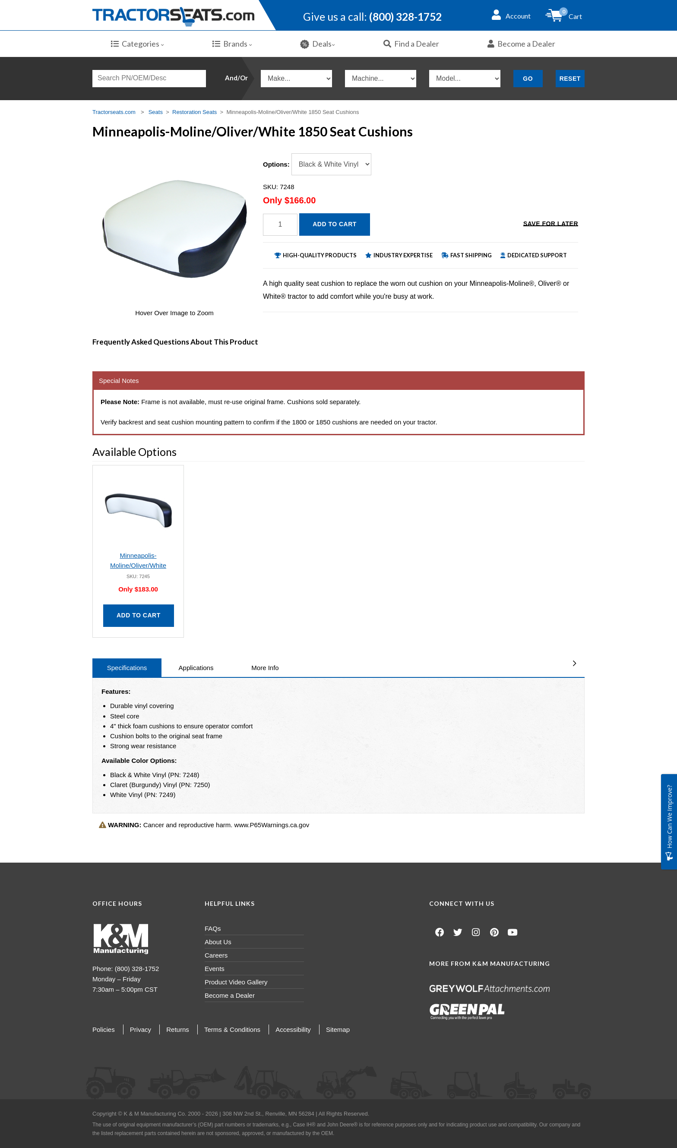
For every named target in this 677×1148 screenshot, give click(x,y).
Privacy (140, 1029)
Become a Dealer (521, 43)
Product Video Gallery (236, 982)
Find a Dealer (411, 43)
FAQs (213, 928)
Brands (232, 43)
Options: (276, 164)
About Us (218, 942)
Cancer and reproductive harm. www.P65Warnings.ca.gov (204, 825)
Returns (177, 1029)
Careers (216, 955)
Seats (156, 112)
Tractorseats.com (114, 112)
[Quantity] (280, 225)
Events (215, 968)
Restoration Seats (194, 112)
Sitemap (338, 1029)
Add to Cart (335, 224)
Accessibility (293, 1029)
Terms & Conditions (232, 1029)
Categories (137, 43)
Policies (103, 1029)
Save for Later (550, 223)
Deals (317, 44)
